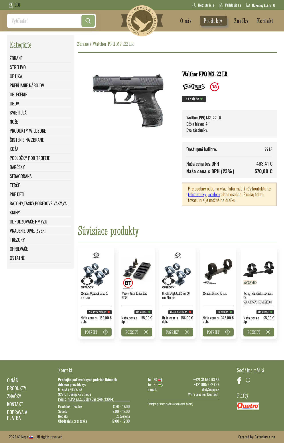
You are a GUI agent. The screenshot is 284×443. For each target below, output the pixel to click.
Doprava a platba (17, 415)
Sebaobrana (21, 176)
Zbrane (16, 58)
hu (17, 5)
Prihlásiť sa (230, 5)
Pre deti (17, 194)
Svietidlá (18, 112)
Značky (242, 21)
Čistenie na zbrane (27, 139)
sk (11, 5)
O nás (186, 21)
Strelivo (18, 67)
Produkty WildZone (28, 130)
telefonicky (197, 194)
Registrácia (202, 5)
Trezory (17, 239)
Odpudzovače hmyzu (28, 221)
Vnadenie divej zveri (28, 230)
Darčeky (17, 167)
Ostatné (17, 258)
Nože (14, 121)
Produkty (213, 21)
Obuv (14, 103)
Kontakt (265, 21)
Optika (16, 76)
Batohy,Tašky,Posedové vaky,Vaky (40, 203)
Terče (15, 185)
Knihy (15, 212)
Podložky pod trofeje (30, 158)
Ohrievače (19, 248)
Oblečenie (18, 94)
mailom (214, 194)
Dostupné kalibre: (201, 149)
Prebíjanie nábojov (27, 85)
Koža (14, 149)
